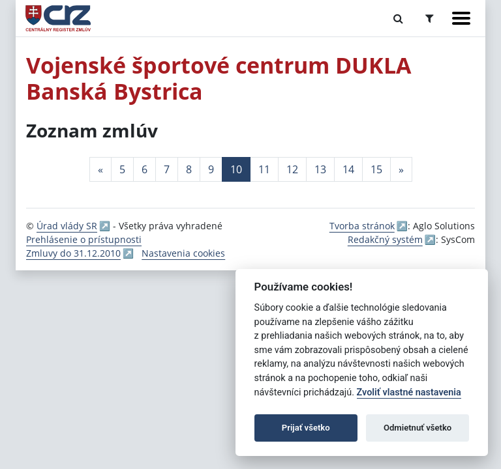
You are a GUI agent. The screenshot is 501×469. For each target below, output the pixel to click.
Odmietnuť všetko (417, 428)
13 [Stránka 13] (320, 169)
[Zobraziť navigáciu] (461, 18)
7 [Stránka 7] (167, 169)
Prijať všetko (306, 428)
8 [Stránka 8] (189, 169)
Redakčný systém (385, 239)
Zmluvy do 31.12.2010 (73, 253)
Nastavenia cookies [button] (183, 253)
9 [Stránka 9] (211, 169)
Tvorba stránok (362, 226)
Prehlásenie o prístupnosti (84, 239)
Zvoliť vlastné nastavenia (409, 392)
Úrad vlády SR (67, 226)
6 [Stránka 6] (144, 169)
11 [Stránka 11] (264, 169)
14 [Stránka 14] (348, 169)
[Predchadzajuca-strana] (100, 169)
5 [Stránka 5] (122, 169)
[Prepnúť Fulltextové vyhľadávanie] (398, 18)
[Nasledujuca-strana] (401, 169)
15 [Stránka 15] (376, 169)
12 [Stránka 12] (292, 169)
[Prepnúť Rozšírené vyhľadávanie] (429, 18)
